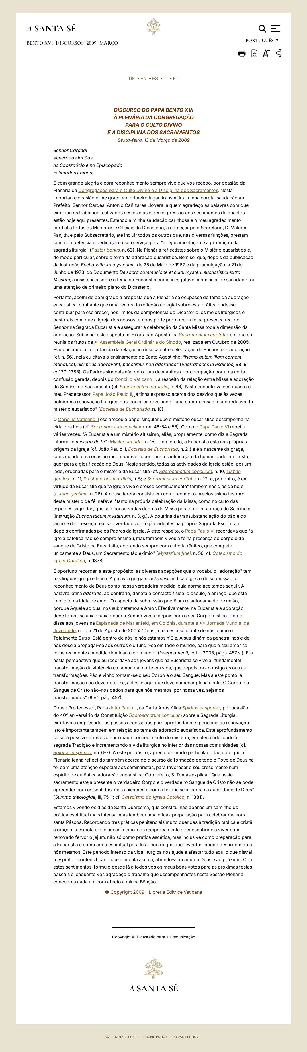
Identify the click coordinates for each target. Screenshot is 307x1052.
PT (176, 78)
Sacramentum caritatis (203, 334)
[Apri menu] (274, 28)
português (259, 42)
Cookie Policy (155, 1037)
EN (143, 78)
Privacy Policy (185, 1037)
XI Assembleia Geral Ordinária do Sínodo (137, 342)
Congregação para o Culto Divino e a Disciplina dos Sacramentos (148, 190)
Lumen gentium (71, 494)
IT (165, 78)
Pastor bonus (105, 250)
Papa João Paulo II (112, 394)
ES (155, 78)
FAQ (106, 1037)
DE (132, 78)
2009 (92, 43)
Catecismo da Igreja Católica (153, 797)
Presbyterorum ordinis (107, 479)
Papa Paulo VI (214, 427)
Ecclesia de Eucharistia (125, 409)
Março (108, 43)
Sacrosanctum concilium (117, 427)
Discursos (70, 43)
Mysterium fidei (126, 441)
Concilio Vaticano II (135, 379)
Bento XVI (40, 43)
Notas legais (126, 1037)
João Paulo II (123, 708)
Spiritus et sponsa (201, 708)
